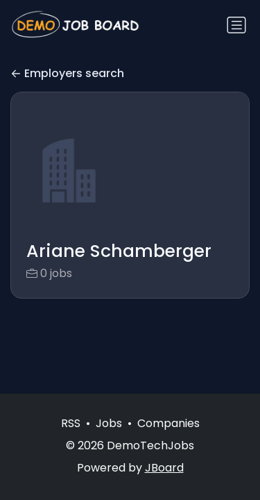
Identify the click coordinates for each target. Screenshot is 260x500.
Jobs (109, 423)
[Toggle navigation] (236, 25)
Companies (168, 423)
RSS (70, 423)
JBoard (164, 468)
